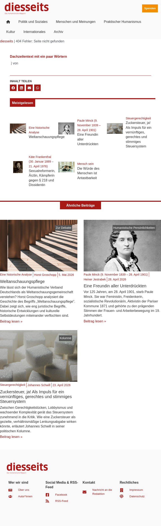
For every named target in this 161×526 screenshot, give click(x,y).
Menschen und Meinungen (76, 21)
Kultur (10, 32)
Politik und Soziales (33, 21)
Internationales (34, 32)
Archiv (58, 32)
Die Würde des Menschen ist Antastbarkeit (88, 173)
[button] (13, 88)
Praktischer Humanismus (122, 21)
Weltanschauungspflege (47, 137)
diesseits (6, 41)
